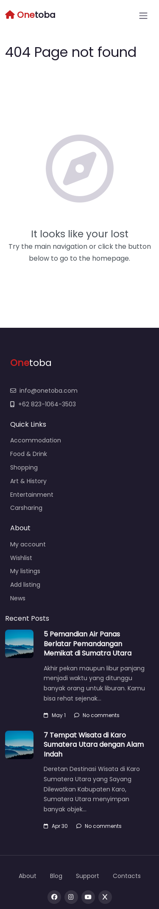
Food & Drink (28, 454)
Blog (56, 876)
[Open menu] (143, 16)
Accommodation (35, 440)
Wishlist (21, 558)
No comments (97, 715)
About (27, 876)
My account (28, 544)
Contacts (127, 876)
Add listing (25, 584)
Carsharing (26, 508)
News (17, 598)
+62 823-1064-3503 (43, 404)
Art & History (28, 481)
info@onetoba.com (44, 390)
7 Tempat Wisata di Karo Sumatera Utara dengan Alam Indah (94, 744)
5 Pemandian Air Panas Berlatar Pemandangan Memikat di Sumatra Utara (87, 643)
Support (87, 876)
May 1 (55, 715)
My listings (25, 571)
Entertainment (31, 494)
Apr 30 (56, 826)
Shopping (24, 467)
